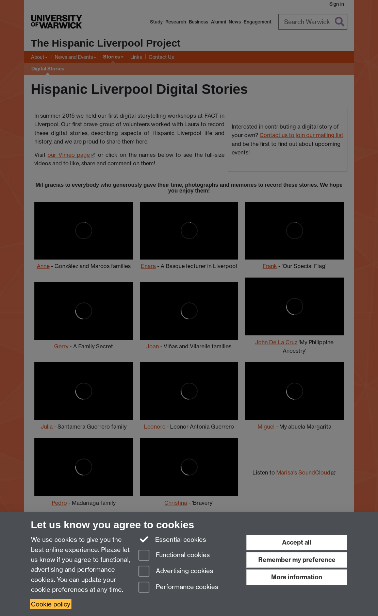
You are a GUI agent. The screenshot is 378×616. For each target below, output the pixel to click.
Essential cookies (172, 539)
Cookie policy (50, 604)
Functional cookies (174, 555)
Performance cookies (178, 587)
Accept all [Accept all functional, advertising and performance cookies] (296, 542)
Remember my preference (296, 560)
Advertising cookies (175, 571)
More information (296, 577)
